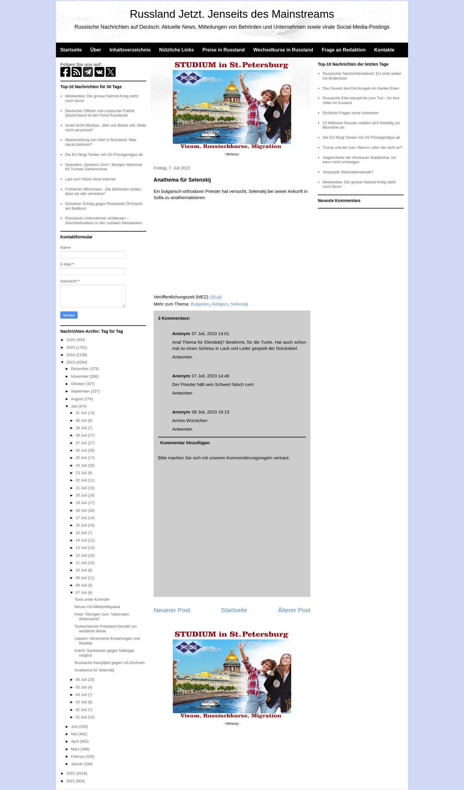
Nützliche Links (176, 49)
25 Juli (81, 457)
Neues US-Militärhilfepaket (97, 607)
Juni (75, 726)
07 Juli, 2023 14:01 (210, 333)
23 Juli (81, 473)
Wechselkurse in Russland (283, 49)
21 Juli (81, 488)
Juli (74, 406)
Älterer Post (294, 610)
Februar (78, 756)
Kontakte (384, 49)
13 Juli (81, 547)
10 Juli (81, 570)
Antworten (182, 356)
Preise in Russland (223, 49)
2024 (71, 355)
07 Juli (81, 592)
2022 (71, 773)
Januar (77, 764)
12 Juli (81, 555)
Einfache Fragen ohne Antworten (350, 113)
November (80, 376)
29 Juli (81, 428)
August (77, 399)
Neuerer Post (172, 610)
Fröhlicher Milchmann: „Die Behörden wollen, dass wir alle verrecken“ (103, 191)
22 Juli (81, 480)
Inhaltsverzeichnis (130, 49)
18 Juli (81, 510)
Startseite (71, 49)
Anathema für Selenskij (94, 670)
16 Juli (81, 525)
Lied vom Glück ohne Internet (90, 179)
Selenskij (239, 303)
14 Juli (81, 540)
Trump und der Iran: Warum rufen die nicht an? (362, 147)
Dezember (80, 368)
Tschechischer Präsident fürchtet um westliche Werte (106, 628)
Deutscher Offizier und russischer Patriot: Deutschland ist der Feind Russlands (100, 113)
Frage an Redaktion (343, 49)
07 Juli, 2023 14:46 (210, 375)
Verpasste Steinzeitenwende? (348, 172)
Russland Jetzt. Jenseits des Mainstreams (232, 14)
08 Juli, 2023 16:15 (210, 411)
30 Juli (81, 420)
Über (95, 49)
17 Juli (81, 518)
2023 (71, 362)
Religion (220, 303)
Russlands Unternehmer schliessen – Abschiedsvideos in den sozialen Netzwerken (103, 220)
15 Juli (81, 533)
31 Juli (81, 413)
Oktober (78, 384)
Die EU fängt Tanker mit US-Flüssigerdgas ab (104, 154)
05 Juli (81, 687)
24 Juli (81, 465)
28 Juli (81, 435)
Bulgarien (200, 303)
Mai (74, 734)
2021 (71, 781)
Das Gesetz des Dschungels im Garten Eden (361, 88)
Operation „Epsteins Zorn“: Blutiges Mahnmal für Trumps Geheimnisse (103, 167)
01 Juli (81, 717)
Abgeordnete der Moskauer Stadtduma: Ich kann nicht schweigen (359, 159)
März (76, 749)
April (75, 741)
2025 (71, 347)
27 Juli (81, 443)
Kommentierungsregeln (249, 457)
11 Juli (81, 562)
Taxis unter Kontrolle (92, 599)
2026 (71, 339)
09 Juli (81, 578)
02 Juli (81, 709)
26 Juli (81, 450)
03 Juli (81, 702)
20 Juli (81, 495)
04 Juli (81, 694)
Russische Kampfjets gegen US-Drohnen (110, 662)
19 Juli (81, 502)
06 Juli (81, 679)
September (81, 391)
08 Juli (81, 585)
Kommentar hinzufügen (185, 442)
